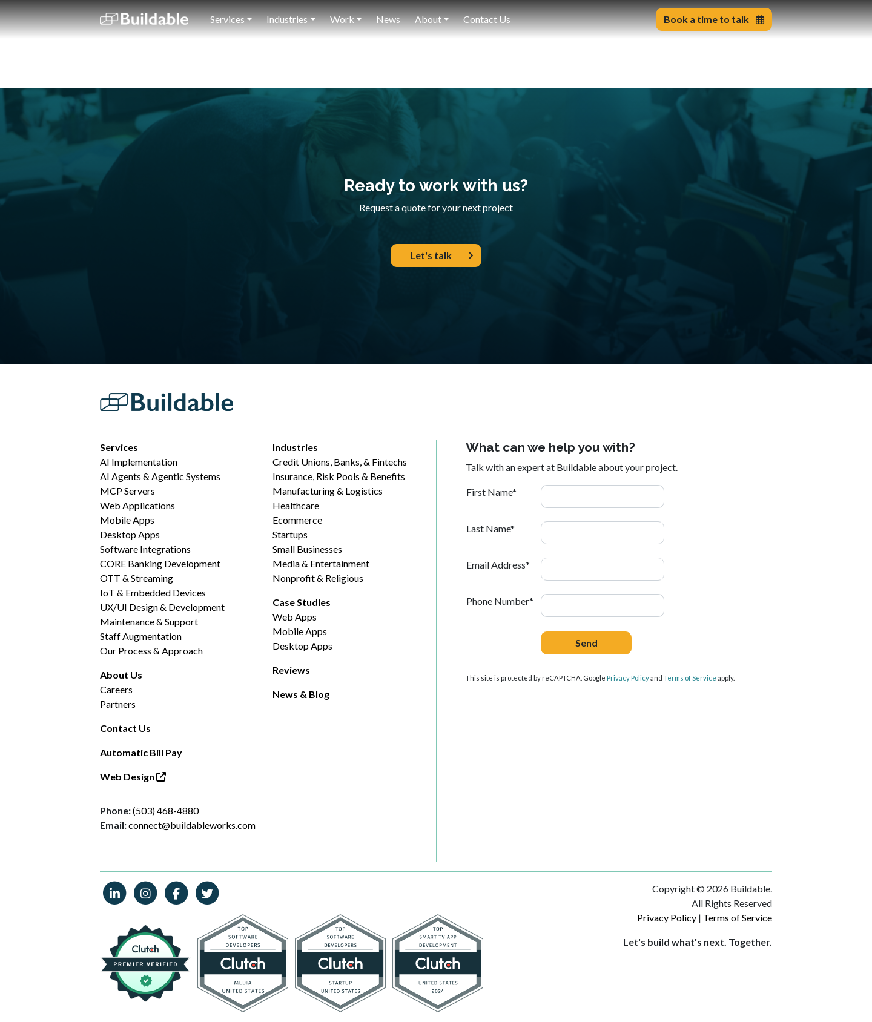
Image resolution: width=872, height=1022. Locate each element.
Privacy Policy (628, 678)
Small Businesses (307, 549)
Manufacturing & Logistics (327, 490)
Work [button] (342, 19)
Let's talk (442, 255)
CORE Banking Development (160, 563)
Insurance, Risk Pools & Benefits (338, 476)
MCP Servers (127, 490)
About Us (121, 675)
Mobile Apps (127, 520)
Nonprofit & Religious (317, 578)
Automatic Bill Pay (141, 752)
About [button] (428, 19)
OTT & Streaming (136, 578)
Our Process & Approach (151, 650)
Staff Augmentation (141, 636)
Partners (118, 704)
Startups (290, 534)
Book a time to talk (714, 19)
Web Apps (294, 616)
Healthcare (295, 505)
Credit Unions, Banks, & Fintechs (339, 461)
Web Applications (137, 505)
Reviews (291, 670)
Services (119, 447)
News (388, 19)
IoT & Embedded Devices (153, 592)
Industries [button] (287, 19)
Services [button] (227, 19)
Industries (295, 447)
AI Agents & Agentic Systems (160, 476)
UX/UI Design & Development (162, 607)
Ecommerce (297, 520)
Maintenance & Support (149, 621)
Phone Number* (499, 601)
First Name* (491, 492)
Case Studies (301, 602)
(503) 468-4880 (166, 810)
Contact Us (486, 19)
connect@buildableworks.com (192, 825)
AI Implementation (138, 461)
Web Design (133, 776)
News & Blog (300, 694)
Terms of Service (690, 678)
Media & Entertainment (320, 563)
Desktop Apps (130, 534)
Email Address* (498, 564)
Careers (116, 689)
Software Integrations (145, 549)
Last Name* (490, 528)
